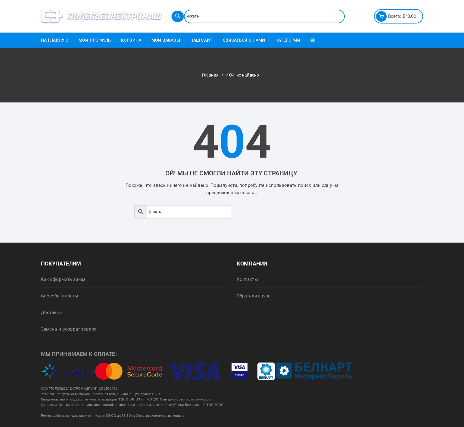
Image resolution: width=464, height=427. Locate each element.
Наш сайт (201, 40)
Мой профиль (95, 40)
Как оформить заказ (63, 279)
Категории (288, 40)
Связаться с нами (244, 40)
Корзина (131, 40)
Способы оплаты (60, 296)
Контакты (247, 279)
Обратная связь (254, 296)
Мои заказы (165, 40)
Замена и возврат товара (68, 329)
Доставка (51, 312)
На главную (55, 40)
